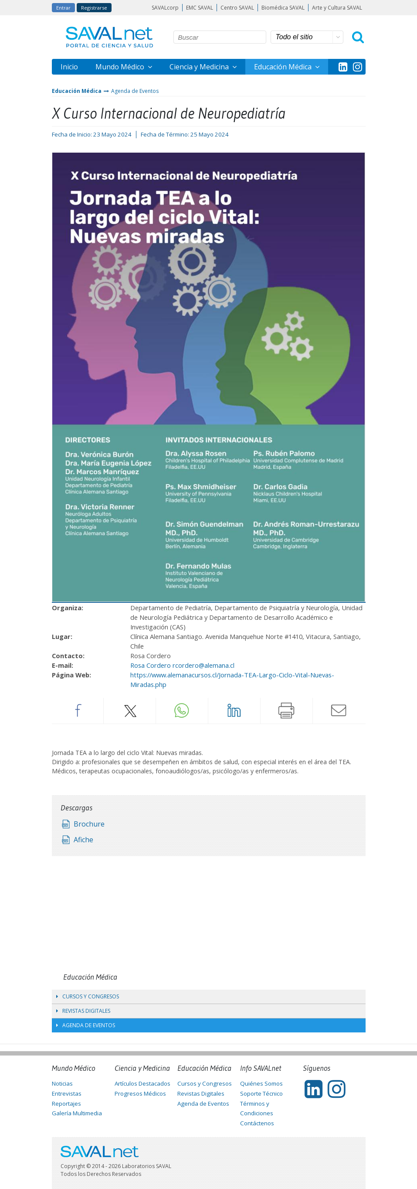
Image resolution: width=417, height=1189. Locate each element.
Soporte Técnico (261, 1093)
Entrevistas (66, 1093)
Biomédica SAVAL (283, 7)
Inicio (69, 67)
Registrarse (94, 7)
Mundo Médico (120, 67)
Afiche (83, 839)
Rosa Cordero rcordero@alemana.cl (182, 665)
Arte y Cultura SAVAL (337, 7)
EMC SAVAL (199, 7)
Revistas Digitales (83, 1011)
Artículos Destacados (142, 1083)
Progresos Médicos (140, 1093)
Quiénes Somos (261, 1083)
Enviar (339, 710)
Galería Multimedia (77, 1113)
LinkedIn (234, 710)
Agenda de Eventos (135, 91)
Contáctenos (257, 1123)
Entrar (63, 7)
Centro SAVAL (237, 7)
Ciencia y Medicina (200, 67)
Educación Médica (283, 67)
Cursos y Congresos (87, 996)
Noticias (62, 1083)
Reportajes (66, 1103)
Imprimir (286, 710)
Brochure (89, 824)
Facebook (77, 710)
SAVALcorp (165, 7)
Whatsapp (182, 710)
